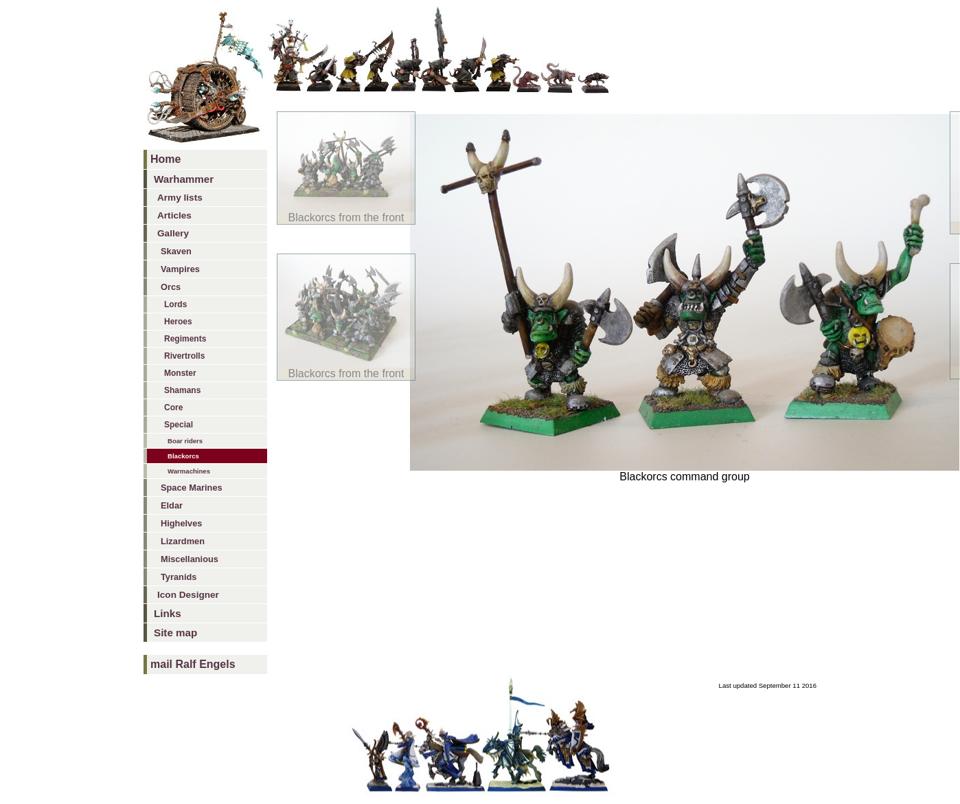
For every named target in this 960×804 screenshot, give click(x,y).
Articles (174, 215)
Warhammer (184, 179)
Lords (175, 304)
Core (173, 407)
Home (165, 159)
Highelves (181, 523)
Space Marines (191, 487)
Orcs (171, 287)
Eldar (172, 505)
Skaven (176, 251)
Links (167, 613)
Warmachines (189, 471)
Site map (175, 632)
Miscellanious (189, 559)
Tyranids (178, 577)
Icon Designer (188, 595)
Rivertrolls (184, 356)
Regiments (185, 339)
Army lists (180, 197)
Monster (180, 373)
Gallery (173, 233)
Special (178, 424)
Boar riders (185, 441)
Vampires (180, 269)
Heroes (178, 321)
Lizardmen (183, 541)
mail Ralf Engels (193, 664)
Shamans (182, 390)
